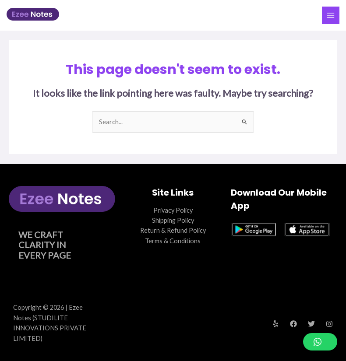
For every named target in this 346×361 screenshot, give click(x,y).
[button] (320, 341)
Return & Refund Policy (173, 230)
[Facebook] (293, 323)
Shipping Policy (173, 220)
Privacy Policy (173, 210)
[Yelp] (275, 323)
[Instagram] (329, 323)
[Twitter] (311, 323)
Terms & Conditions (173, 241)
